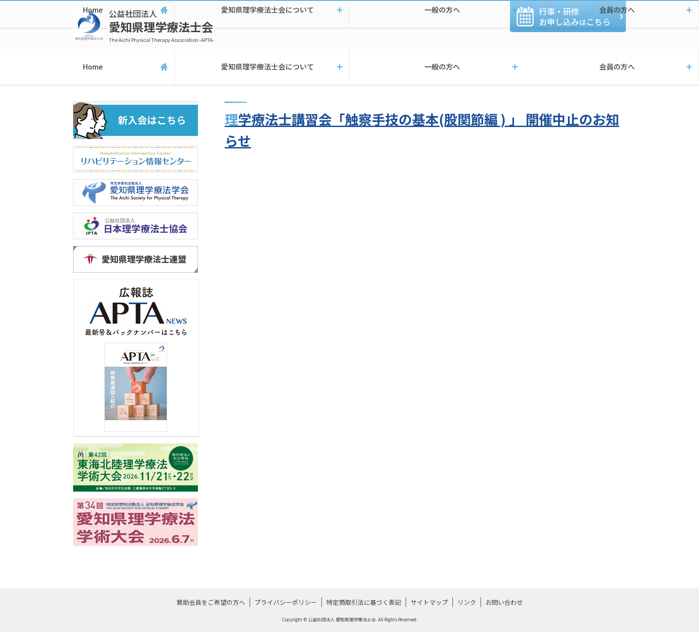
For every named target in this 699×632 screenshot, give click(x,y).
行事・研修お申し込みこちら (574, 16)
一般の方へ (437, 67)
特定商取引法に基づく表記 (363, 602)
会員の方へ (612, 67)
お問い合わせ (504, 602)
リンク (466, 602)
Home (87, 67)
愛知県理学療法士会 (161, 25)
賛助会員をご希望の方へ (211, 602)
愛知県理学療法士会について (262, 67)
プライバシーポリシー (286, 602)
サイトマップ (429, 602)
